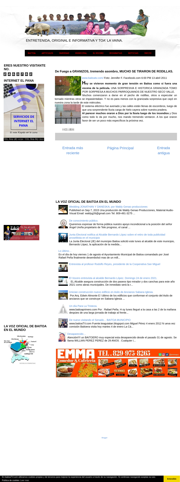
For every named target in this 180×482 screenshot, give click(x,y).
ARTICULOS (47, 53)
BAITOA (32, 53)
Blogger (105, 438)
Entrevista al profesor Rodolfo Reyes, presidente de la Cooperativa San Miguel (114, 264)
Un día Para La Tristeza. (83, 306)
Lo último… (65, 250)
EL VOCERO (98, 53)
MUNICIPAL (81, 53)
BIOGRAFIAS (116, 53)
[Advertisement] (72, 178)
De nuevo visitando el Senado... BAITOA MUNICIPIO (100, 320)
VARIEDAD (64, 53)
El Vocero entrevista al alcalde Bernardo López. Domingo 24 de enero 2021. (113, 278)
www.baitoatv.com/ (93, 77)
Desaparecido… (76, 333)
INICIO (147, 53)
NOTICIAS (133, 53)
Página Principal (120, 148)
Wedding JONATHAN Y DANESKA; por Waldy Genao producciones (108, 206)
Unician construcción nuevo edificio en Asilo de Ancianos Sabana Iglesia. (111, 292)
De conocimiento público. (83, 220)
